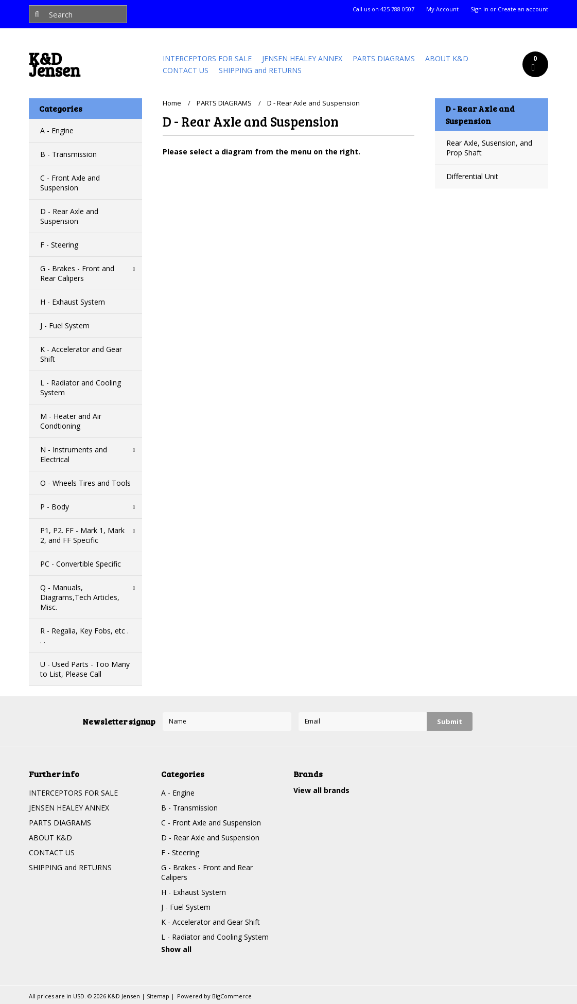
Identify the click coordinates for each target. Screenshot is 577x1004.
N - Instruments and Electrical (73, 454)
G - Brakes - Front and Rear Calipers (77, 273)
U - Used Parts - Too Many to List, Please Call (85, 669)
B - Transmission (68, 154)
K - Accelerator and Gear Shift (81, 354)
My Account (442, 9)
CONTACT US (185, 70)
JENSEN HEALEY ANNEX (302, 58)
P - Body (54, 507)
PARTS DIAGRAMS (384, 58)
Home (172, 103)
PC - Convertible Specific (80, 564)
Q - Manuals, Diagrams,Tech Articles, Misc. (79, 597)
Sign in (479, 9)
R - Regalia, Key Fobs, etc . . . (84, 635)
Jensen (54, 66)
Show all (176, 949)
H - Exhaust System (72, 302)
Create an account (523, 9)
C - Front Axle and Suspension (70, 182)
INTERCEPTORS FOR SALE (207, 58)
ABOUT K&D (446, 58)
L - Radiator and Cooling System (80, 387)
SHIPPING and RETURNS (260, 70)
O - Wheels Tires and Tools (85, 483)
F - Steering (59, 245)
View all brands (321, 790)
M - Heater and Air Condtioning (70, 421)
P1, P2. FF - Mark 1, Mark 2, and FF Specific (82, 535)
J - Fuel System (65, 325)
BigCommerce (232, 996)
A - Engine (57, 130)
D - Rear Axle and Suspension (69, 216)
